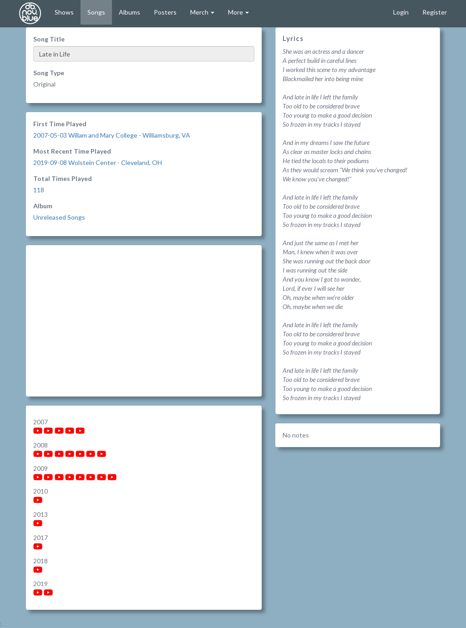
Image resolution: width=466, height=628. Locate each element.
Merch (202, 12)
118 (38, 190)
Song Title (49, 39)
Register (434, 12)
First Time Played (59, 124)
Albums (129, 12)
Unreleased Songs (59, 217)
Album (42, 206)
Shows (64, 12)
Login (401, 12)
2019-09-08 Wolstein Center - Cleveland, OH (97, 162)
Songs (96, 12)
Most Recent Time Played (72, 151)
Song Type (48, 73)
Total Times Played (62, 178)
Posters (165, 12)
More (238, 12)
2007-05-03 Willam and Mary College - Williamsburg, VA (111, 135)
